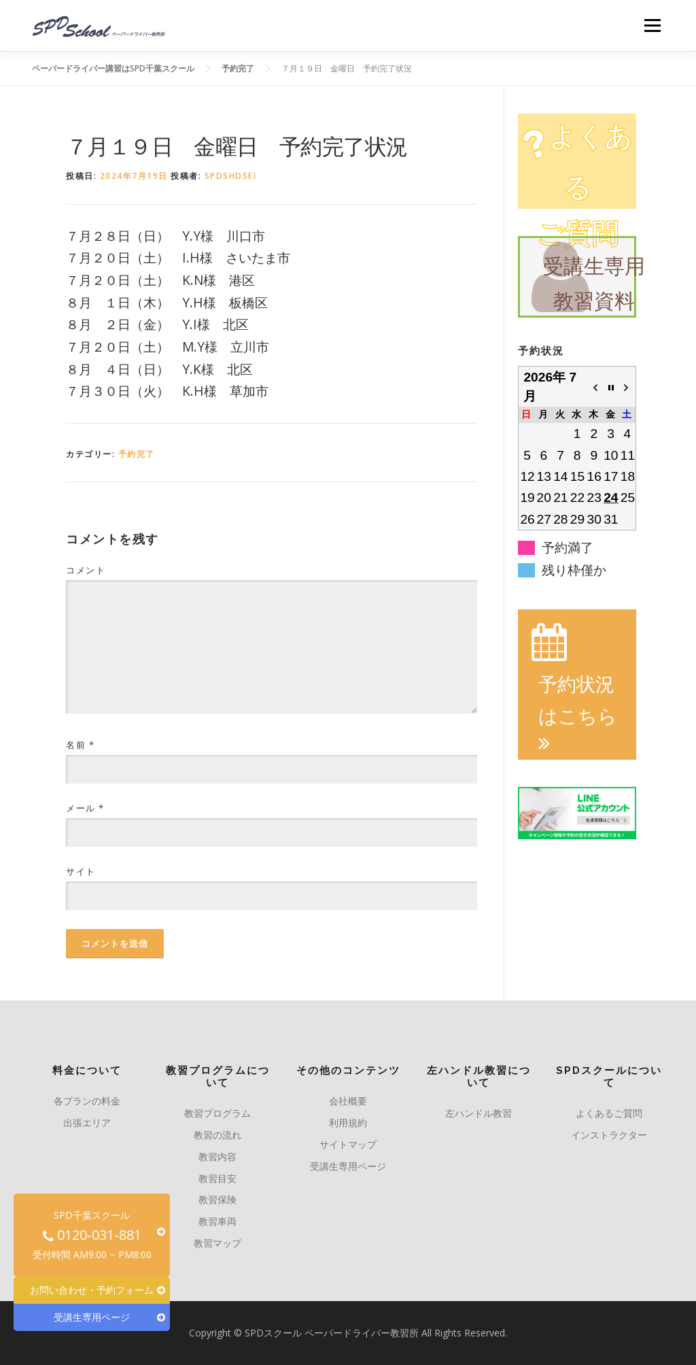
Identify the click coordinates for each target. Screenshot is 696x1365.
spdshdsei (231, 176)
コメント (85, 570)
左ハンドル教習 (478, 1113)
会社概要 (348, 1100)
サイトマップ (348, 1144)
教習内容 (217, 1156)
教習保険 (217, 1199)
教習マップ (217, 1242)
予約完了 (136, 454)
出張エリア (87, 1122)
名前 (80, 745)
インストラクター (609, 1134)
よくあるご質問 (609, 1113)
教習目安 (217, 1178)
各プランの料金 (87, 1100)
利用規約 (348, 1122)
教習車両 (217, 1221)
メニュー (652, 25)
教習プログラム (217, 1113)
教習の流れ (217, 1134)
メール (85, 808)
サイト (81, 871)
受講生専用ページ (348, 1166)
